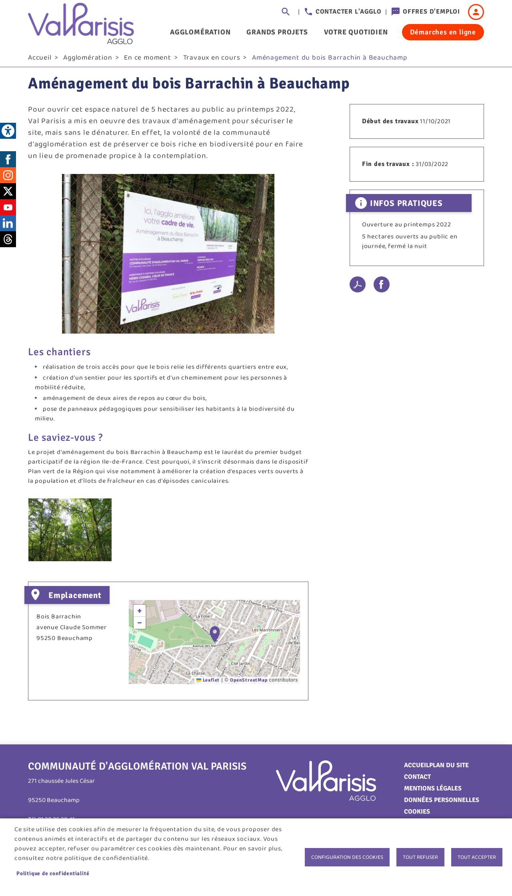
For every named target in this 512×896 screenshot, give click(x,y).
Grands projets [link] (277, 32)
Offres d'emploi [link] (431, 12)
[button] (215, 637)
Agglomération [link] (200, 32)
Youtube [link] (8, 210)
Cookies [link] (417, 814)
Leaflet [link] (208, 683)
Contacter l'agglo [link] (349, 12)
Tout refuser (420, 857)
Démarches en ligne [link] (443, 32)
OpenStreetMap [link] (248, 683)
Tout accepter (477, 857)
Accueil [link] (40, 60)
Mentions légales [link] (433, 791)
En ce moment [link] (147, 60)
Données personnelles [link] (441, 803)
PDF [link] (358, 288)
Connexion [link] (476, 12)
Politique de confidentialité (52, 873)
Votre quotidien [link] (356, 32)
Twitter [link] (8, 194)
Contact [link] (417, 780)
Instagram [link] (8, 178)
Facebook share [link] (382, 288)
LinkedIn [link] (8, 226)
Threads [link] (8, 242)
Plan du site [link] (449, 768)
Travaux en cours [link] (211, 60)
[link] (8, 131)
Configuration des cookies (347, 857)
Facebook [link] (8, 162)
